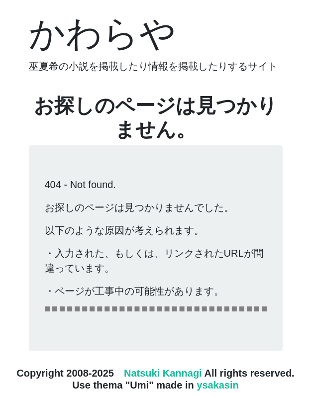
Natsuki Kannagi (163, 373)
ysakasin (218, 385)
